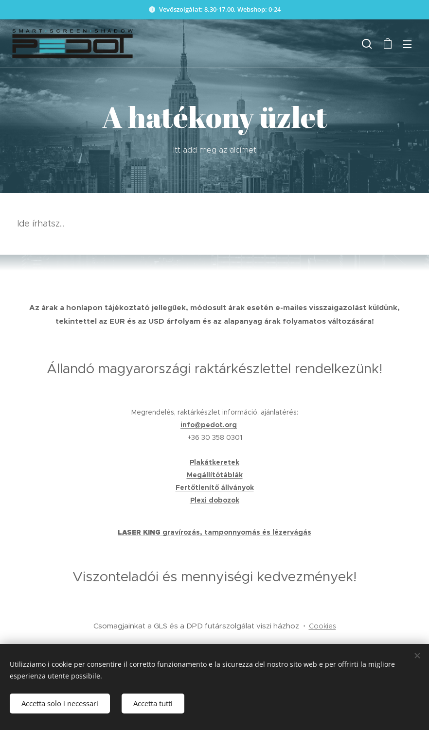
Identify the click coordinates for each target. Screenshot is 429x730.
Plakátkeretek (214, 462)
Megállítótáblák (215, 474)
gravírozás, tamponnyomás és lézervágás (236, 532)
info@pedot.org (208, 424)
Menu (407, 44)
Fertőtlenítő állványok (215, 487)
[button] (367, 44)
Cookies (322, 626)
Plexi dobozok (214, 500)
